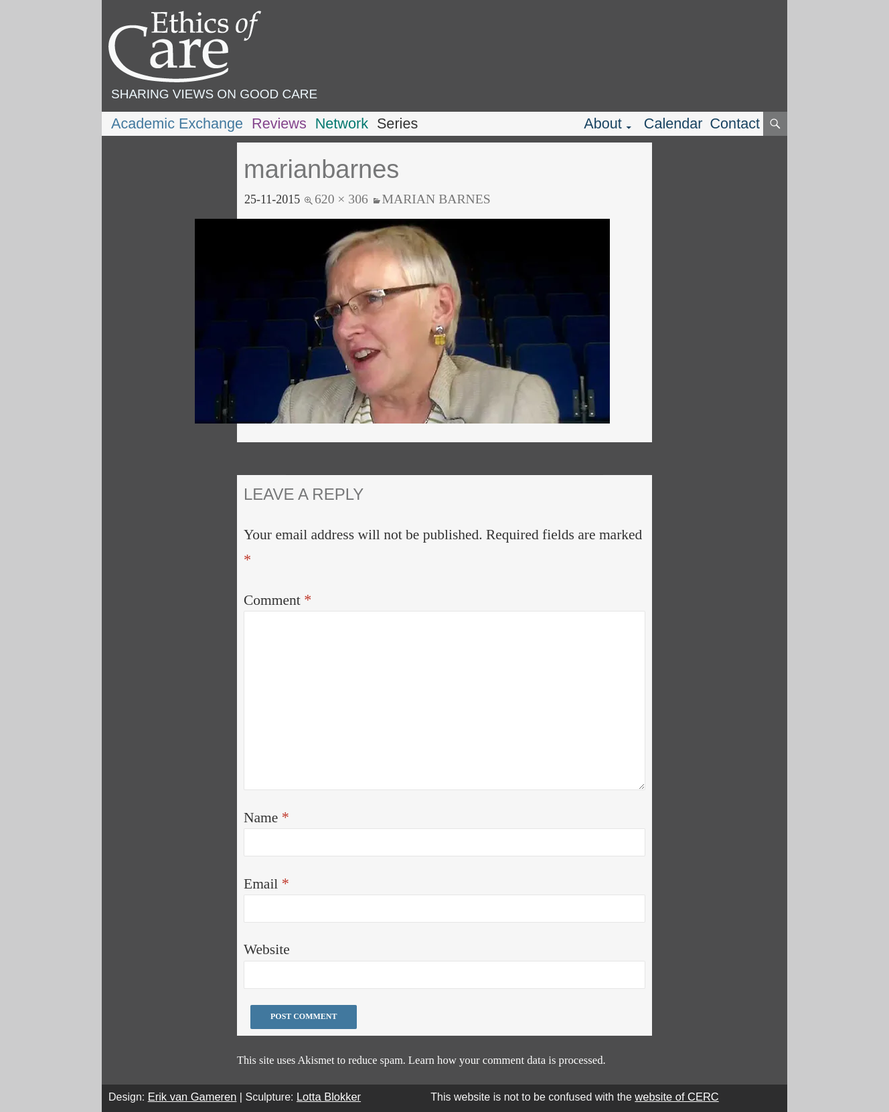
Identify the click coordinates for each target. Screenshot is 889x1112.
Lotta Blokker (329, 1097)
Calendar (673, 123)
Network (341, 123)
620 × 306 (341, 198)
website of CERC (676, 1097)
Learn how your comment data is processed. (507, 1060)
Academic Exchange (177, 123)
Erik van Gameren (192, 1097)
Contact (735, 123)
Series (397, 123)
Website (267, 949)
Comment (277, 599)
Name (266, 817)
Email (266, 883)
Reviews (279, 123)
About (603, 123)
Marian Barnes (436, 198)
